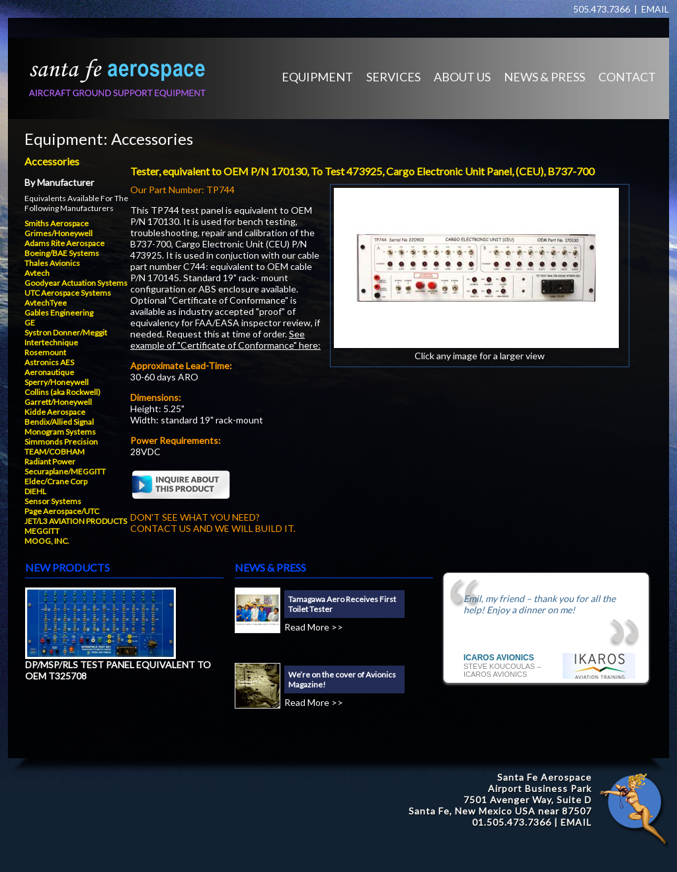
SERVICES (393, 76)
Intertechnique (51, 342)
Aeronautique (49, 372)
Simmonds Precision (61, 442)
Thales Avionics (52, 263)
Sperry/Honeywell (56, 382)
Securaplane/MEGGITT (65, 471)
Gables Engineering (58, 313)
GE (29, 322)
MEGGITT (42, 531)
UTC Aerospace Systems (67, 293)
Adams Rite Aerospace (64, 243)
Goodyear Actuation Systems (76, 283)
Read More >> (313, 626)
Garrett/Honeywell (58, 402)
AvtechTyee (45, 303)
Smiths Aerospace (56, 223)
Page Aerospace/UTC (61, 511)
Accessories (152, 138)
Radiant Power (49, 461)
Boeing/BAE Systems (61, 253)
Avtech (37, 273)
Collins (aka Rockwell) (62, 392)
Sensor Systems (52, 501)
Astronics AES (49, 362)
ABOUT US (462, 76)
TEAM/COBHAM (54, 452)
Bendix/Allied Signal (59, 422)
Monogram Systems (60, 432)
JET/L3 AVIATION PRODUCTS (75, 521)
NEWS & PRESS (544, 76)
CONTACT (627, 76)
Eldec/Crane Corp (55, 481)
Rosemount (45, 352)
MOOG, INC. (46, 541)
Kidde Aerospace (54, 412)
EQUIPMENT (317, 76)
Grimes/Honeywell (58, 233)
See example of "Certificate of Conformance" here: (225, 339)
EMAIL (655, 9)
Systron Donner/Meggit (65, 332)
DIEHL (35, 491)
